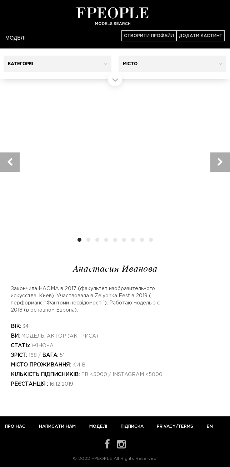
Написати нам (58, 426)
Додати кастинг (200, 36)
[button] (57, 64)
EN (210, 426)
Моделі (15, 38)
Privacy (166, 426)
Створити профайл (149, 36)
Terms (185, 426)
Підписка (132, 426)
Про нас (16, 426)
